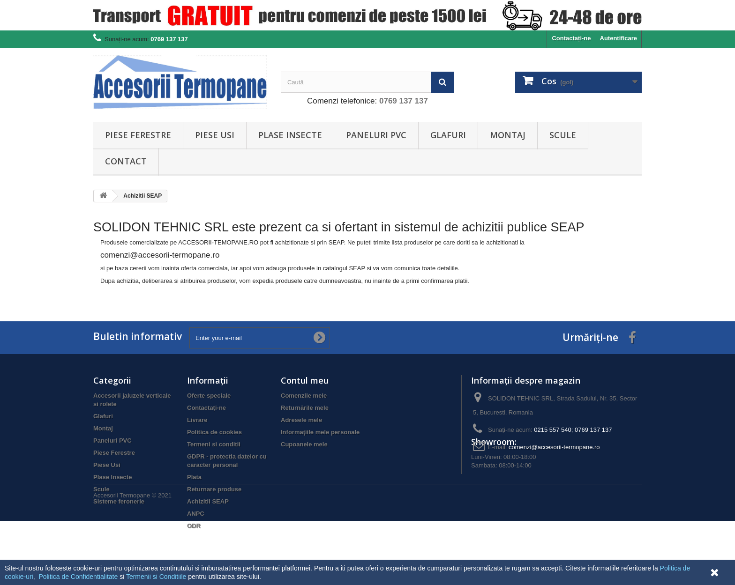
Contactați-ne (571, 38)
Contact (126, 161)
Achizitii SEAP (208, 501)
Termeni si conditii (213, 444)
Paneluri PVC (376, 135)
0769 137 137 (403, 100)
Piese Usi (214, 135)
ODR (194, 525)
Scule (562, 135)
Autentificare (618, 38)
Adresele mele (301, 419)
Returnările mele (305, 407)
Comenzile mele (304, 395)
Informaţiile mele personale (320, 432)
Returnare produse (214, 489)
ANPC (195, 513)
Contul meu (305, 380)
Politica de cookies (214, 432)
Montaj (507, 135)
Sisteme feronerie (118, 501)
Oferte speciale (209, 395)
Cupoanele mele (304, 444)
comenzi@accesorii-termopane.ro (554, 447)
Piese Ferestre (138, 135)
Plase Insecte (290, 135)
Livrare (197, 419)
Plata (194, 477)
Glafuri (448, 135)
